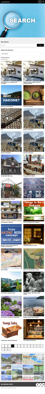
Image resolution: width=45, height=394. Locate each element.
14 (3, 349)
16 (9, 349)
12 (38, 345)
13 (41, 345)
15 (6, 349)
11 (35, 345)
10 (32, 345)
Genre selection (5, 53)
